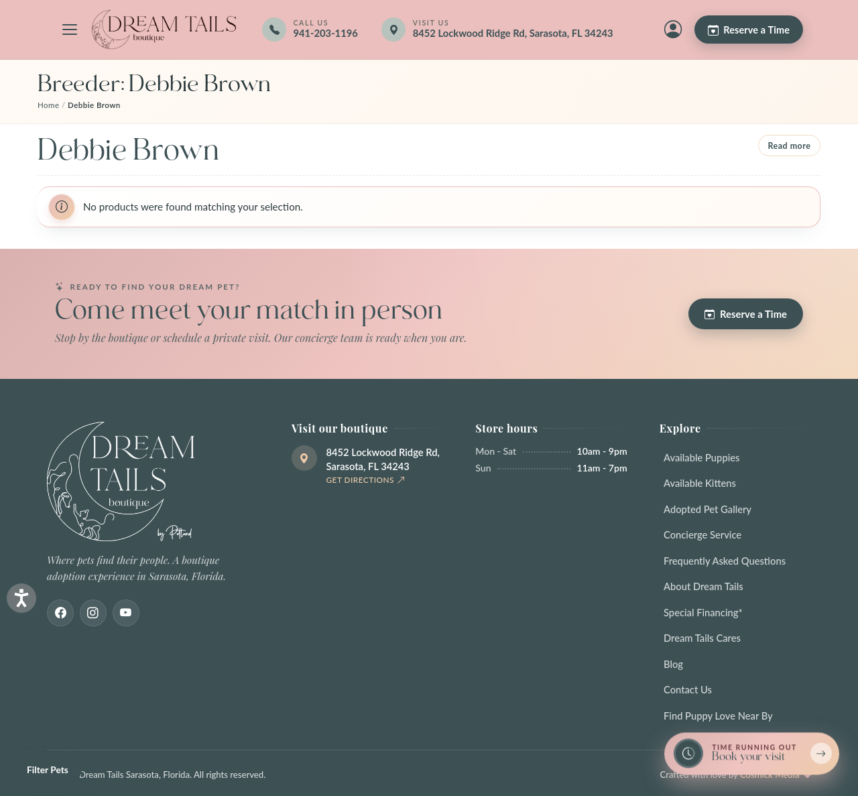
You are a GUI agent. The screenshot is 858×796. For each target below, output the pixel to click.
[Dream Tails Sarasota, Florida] (163, 29)
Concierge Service (702, 534)
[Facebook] (60, 613)
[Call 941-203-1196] (309, 29)
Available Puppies (701, 457)
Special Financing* (703, 612)
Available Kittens (700, 483)
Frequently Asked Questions (725, 561)
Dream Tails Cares (702, 638)
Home (49, 105)
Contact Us (688, 689)
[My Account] (673, 29)
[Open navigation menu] (69, 29)
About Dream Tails (703, 586)
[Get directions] (506, 29)
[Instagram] (93, 613)
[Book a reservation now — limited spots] (751, 754)
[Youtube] (126, 613)
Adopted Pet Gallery (707, 509)
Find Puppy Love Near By (718, 715)
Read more (789, 146)
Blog (673, 664)
